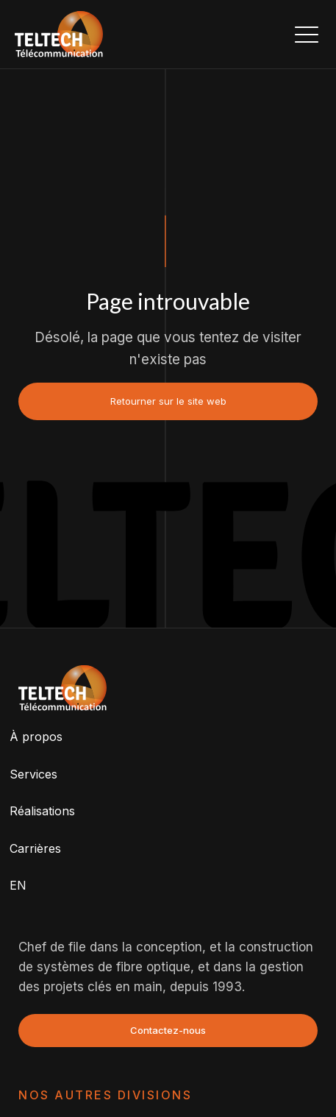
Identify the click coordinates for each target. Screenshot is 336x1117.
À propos (36, 736)
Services (33, 774)
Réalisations (42, 811)
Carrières (35, 848)
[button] (306, 34)
